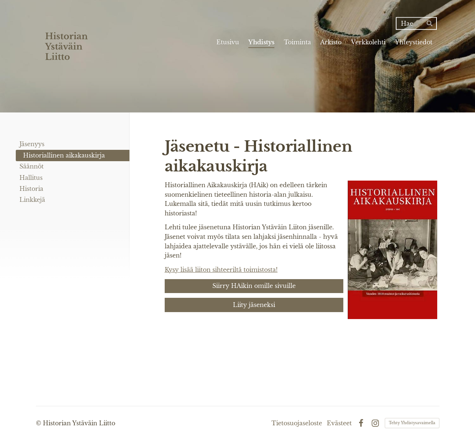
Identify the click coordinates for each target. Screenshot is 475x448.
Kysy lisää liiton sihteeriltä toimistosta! (221, 269)
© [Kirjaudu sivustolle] (39, 423)
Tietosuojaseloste (296, 423)
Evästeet (339, 423)
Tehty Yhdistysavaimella (412, 423)
